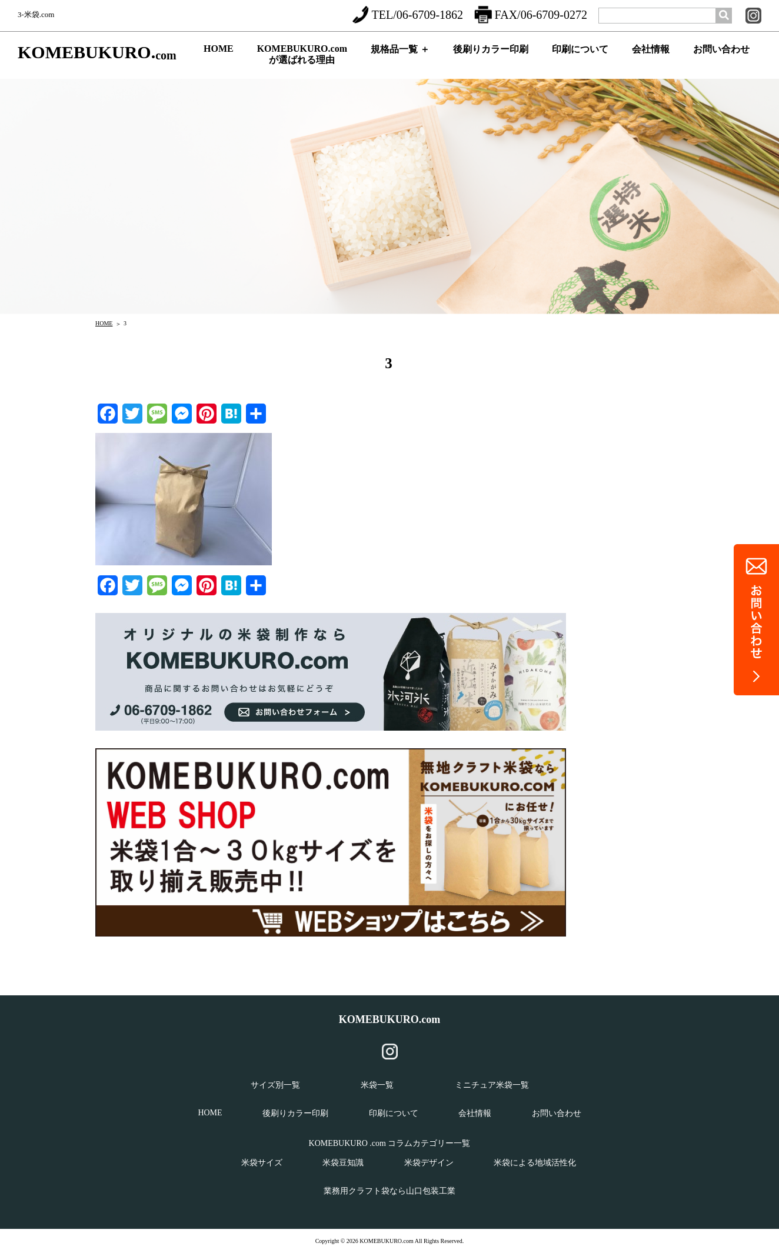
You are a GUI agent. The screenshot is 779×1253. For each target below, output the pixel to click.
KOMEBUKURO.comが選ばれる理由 (302, 57)
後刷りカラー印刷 (490, 59)
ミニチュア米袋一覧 (492, 1085)
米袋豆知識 (343, 1162)
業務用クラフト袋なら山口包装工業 (389, 1191)
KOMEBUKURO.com (390, 1019)
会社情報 (651, 59)
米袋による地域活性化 (535, 1162)
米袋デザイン (429, 1162)
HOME (219, 58)
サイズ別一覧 (275, 1085)
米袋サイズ (261, 1162)
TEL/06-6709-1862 (407, 15)
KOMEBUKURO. (97, 53)
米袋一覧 (377, 1085)
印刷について (580, 59)
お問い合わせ (721, 59)
